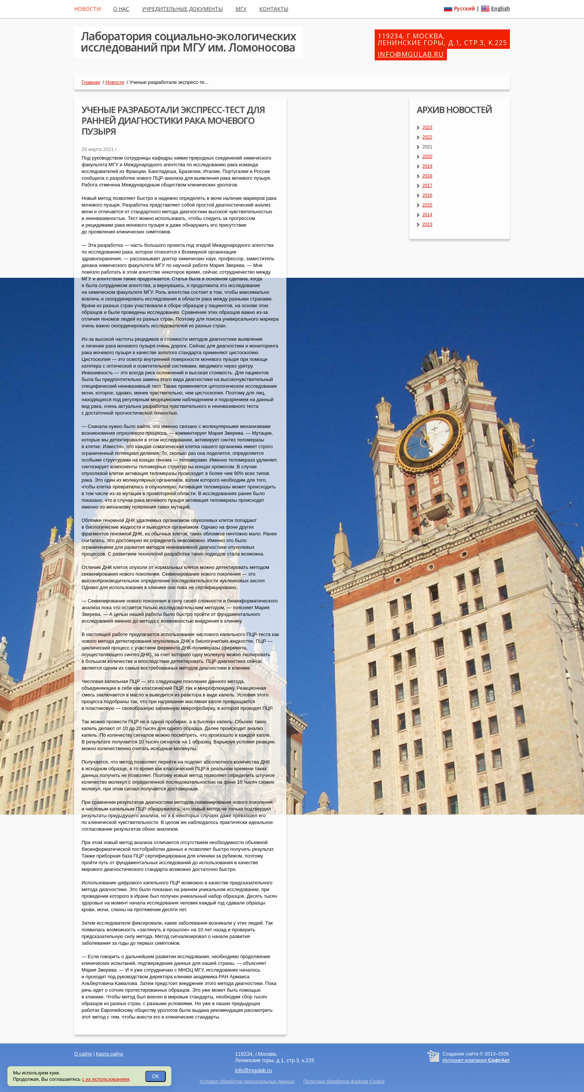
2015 (427, 205)
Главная (91, 82)
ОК (155, 1076)
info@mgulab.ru (411, 54)
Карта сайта (109, 1054)
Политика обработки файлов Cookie (343, 1081)
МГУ (241, 8)
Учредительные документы (182, 8)
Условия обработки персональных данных (247, 1081)
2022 (427, 137)
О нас (121, 8)
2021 (427, 147)
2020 (427, 156)
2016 (427, 195)
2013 (427, 224)
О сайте (83, 1054)
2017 (427, 185)
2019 (427, 166)
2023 (427, 127)
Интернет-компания (476, 1060)
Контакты (273, 8)
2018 (427, 176)
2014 (427, 214)
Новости (114, 82)
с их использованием (105, 1079)
